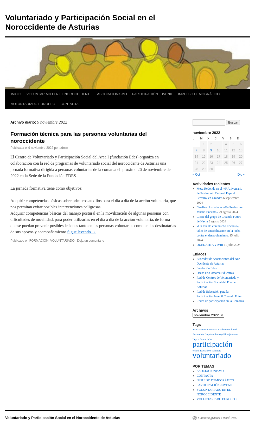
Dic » (241, 174)
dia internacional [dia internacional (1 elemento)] (227, 329)
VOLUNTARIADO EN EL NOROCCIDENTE (59, 94)
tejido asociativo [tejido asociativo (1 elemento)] (202, 350)
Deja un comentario (90, 240)
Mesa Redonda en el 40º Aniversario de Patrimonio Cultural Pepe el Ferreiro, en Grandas (219, 193)
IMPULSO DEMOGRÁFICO (199, 94)
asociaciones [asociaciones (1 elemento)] (200, 329)
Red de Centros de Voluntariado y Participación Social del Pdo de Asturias (218, 282)
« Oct (196, 174)
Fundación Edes (207, 268)
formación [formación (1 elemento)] (198, 334)
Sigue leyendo (81, 232)
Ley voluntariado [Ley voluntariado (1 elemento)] (202, 339)
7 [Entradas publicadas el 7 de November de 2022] (196, 150)
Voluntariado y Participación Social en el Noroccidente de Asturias (62, 418)
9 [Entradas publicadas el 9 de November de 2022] (211, 150)
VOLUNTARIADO (62, 240)
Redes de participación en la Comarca (220, 301)
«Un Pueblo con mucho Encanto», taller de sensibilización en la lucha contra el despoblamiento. (218, 230)
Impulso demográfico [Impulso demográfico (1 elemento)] (216, 334)
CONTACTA (69, 104)
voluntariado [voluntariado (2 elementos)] (212, 355)
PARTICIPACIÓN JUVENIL (152, 94)
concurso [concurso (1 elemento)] (212, 329)
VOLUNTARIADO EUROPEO (33, 104)
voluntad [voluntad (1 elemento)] (216, 350)
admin (64, 148)
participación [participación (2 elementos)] (212, 344)
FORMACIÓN (38, 240)
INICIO (16, 94)
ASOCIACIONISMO (112, 94)
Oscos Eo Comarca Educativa (215, 273)
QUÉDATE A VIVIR (210, 245)
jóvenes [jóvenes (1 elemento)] (233, 334)
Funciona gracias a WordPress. (217, 418)
